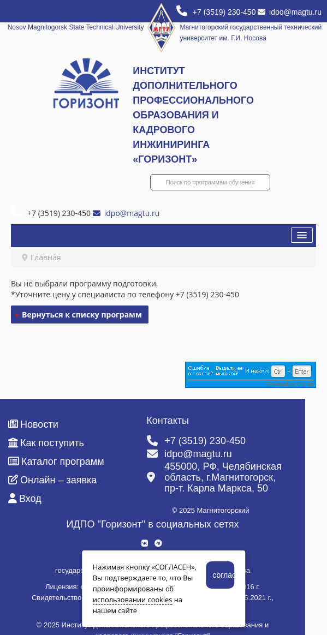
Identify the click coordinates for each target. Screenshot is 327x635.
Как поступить (46, 443)
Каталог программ (56, 461)
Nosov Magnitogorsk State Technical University (76, 27)
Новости (33, 424)
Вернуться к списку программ (82, 314)
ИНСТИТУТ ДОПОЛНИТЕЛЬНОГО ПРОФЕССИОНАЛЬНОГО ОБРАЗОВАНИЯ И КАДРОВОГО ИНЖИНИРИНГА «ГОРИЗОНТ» (193, 115)
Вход (24, 498)
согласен (223, 575)
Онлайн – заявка (52, 480)
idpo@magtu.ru (290, 12)
